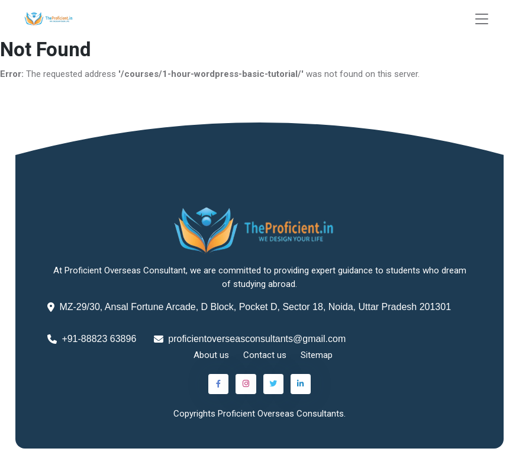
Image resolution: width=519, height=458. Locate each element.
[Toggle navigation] (482, 19)
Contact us (264, 355)
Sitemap (317, 355)
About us (211, 355)
